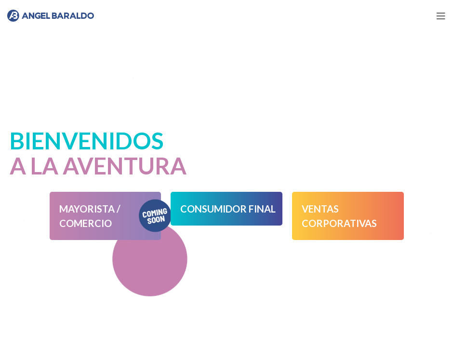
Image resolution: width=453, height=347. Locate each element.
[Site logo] (50, 15)
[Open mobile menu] (441, 16)
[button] (105, 216)
